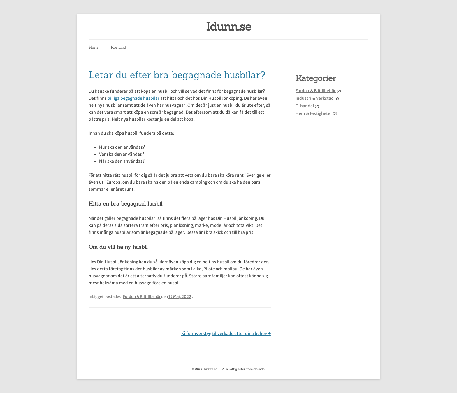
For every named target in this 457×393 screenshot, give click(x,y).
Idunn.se (228, 26)
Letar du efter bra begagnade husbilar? (177, 75)
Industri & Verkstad (315, 98)
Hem (93, 47)
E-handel (305, 105)
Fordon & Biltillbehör (142, 296)
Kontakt (118, 47)
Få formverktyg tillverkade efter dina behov (226, 333)
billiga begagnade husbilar (133, 98)
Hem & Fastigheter (314, 113)
